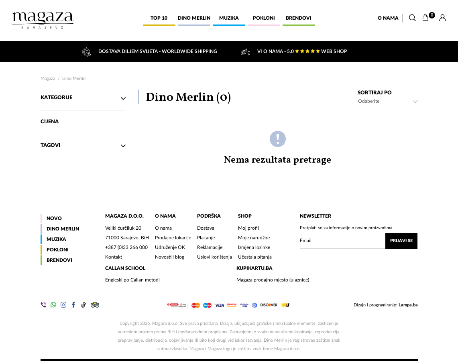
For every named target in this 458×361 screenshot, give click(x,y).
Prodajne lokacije (173, 237)
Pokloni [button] (264, 18)
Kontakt (113, 257)
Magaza (48, 78)
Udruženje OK (170, 247)
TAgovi (83, 145)
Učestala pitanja (255, 257)
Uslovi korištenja (214, 257)
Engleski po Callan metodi (132, 279)
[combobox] (388, 101)
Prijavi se (401, 241)
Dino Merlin (73, 78)
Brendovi (59, 260)
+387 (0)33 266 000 (126, 247)
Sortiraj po (375, 93)
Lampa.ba (408, 305)
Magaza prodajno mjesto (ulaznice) (272, 279)
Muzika (56, 239)
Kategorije (83, 98)
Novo (54, 218)
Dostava (205, 228)
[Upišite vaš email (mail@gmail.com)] (358, 241)
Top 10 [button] (159, 18)
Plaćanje (206, 237)
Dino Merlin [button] (194, 18)
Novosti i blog (169, 257)
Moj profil (248, 228)
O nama (388, 18)
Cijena (50, 121)
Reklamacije (209, 247)
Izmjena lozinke (254, 247)
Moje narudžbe (254, 237)
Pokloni (58, 249)
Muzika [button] (229, 18)
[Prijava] (442, 18)
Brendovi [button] (298, 18)
